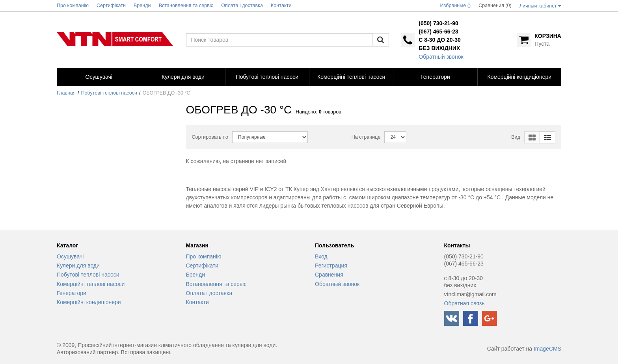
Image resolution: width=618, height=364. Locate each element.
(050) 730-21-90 (438, 23)
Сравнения (329, 274)
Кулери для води (78, 265)
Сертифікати (202, 265)
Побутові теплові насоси (109, 93)
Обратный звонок (441, 57)
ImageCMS (547, 348)
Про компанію (204, 256)
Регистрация (331, 265)
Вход (321, 256)
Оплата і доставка (209, 293)
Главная (66, 93)
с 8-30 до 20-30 (439, 40)
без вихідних (439, 48)
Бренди (195, 274)
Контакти (197, 302)
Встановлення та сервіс (216, 284)
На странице (366, 137)
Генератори (71, 293)
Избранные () (455, 5)
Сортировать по (210, 137)
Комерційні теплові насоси (91, 284)
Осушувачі (70, 256)
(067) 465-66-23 (438, 31)
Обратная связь (464, 303)
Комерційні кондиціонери (89, 302)
